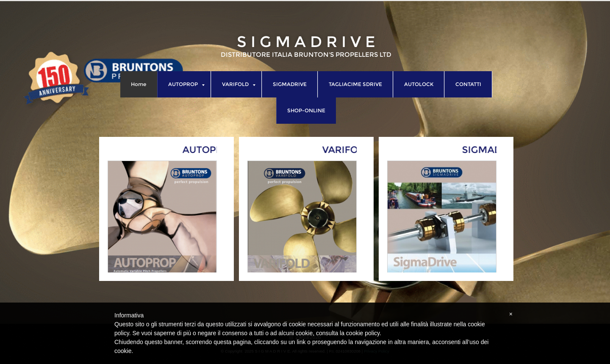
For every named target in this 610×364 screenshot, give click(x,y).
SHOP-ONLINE (306, 110)
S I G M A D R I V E (306, 41)
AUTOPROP (186, 84)
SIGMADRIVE (290, 84)
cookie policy (363, 333)
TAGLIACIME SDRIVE (355, 84)
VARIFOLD (238, 84)
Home (138, 84)
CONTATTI (468, 84)
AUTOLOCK (418, 84)
